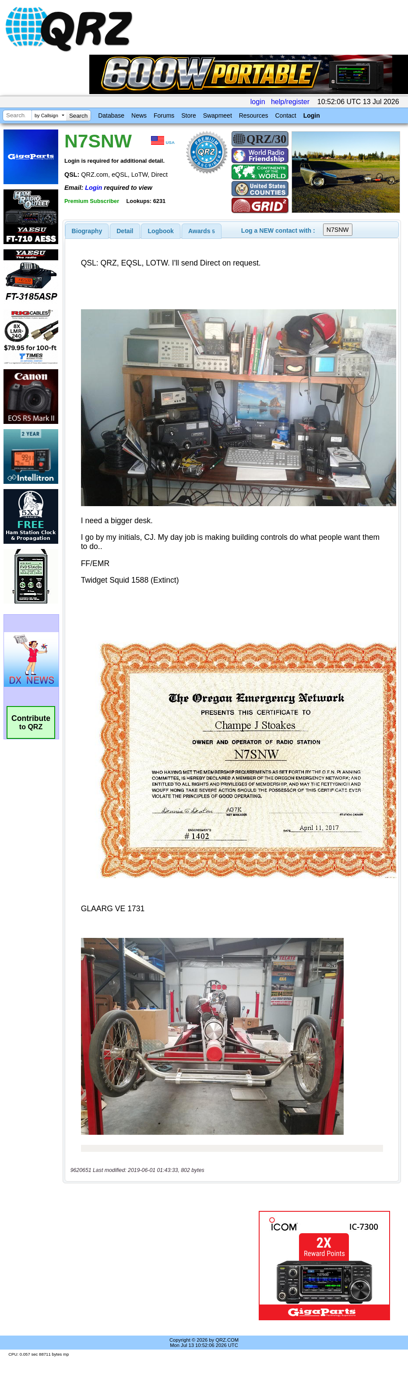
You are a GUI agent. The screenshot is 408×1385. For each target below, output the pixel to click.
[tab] (87, 231)
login (257, 101)
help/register (290, 101)
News (139, 115)
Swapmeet (217, 115)
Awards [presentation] (201, 230)
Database (111, 115)
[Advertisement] (162, 1265)
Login (311, 115)
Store (188, 115)
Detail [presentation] (124, 230)
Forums (164, 115)
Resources (253, 115)
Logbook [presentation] (161, 230)
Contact (285, 115)
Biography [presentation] (87, 230)
